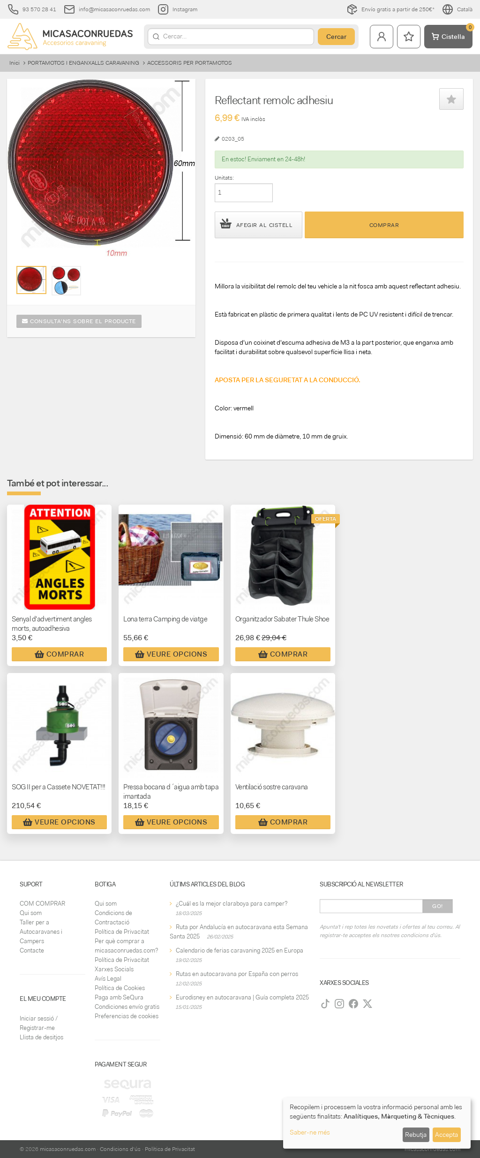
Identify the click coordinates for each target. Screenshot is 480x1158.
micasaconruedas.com (68, 1149)
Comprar (384, 225)
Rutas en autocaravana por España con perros (237, 974)
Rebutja (416, 1134)
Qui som (31, 913)
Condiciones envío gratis (127, 1007)
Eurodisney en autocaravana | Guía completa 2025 (242, 997)
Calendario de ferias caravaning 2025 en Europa (239, 950)
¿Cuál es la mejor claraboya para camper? (231, 904)
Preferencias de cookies (126, 1016)
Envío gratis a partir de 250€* (390, 9)
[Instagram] (339, 1003)
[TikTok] (325, 1003)
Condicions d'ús (120, 1149)
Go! (437, 906)
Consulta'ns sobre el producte (79, 321)
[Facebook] (353, 1003)
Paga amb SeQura (119, 997)
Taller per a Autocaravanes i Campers (41, 931)
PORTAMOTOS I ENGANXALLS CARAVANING (83, 63)
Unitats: (224, 178)
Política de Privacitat (122, 932)
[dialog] (377, 1123)
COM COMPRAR (42, 904)
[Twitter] (367, 1003)
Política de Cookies (120, 988)
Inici (14, 63)
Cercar (336, 36)
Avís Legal (108, 979)
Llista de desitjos (41, 1037)
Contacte (32, 950)
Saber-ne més (310, 1132)
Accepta (446, 1134)
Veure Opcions (171, 654)
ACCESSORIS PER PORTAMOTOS (189, 63)
